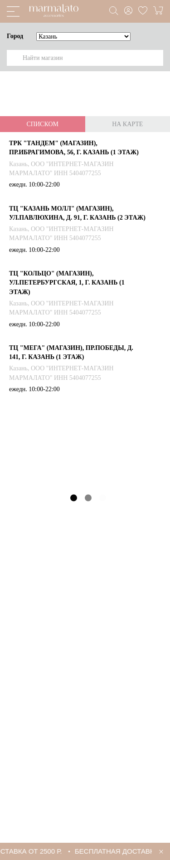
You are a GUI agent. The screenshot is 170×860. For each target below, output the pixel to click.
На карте (127, 124)
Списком (42, 124)
